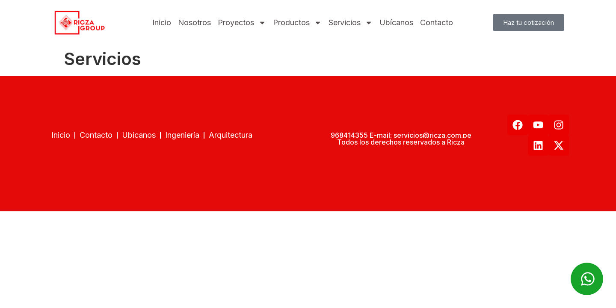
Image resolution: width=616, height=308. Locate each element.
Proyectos (242, 23)
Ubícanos (396, 22)
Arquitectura (230, 134)
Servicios (351, 23)
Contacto (436, 22)
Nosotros (194, 22)
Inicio (161, 22)
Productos (297, 23)
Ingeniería (182, 134)
